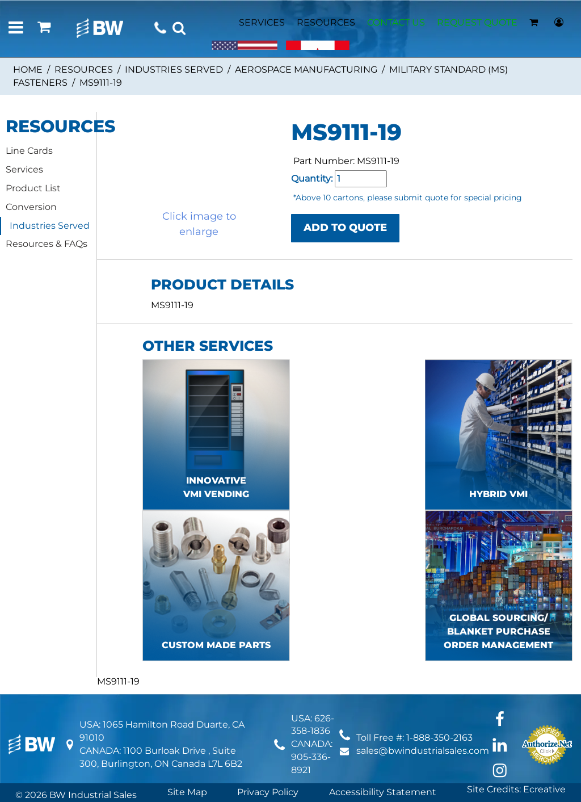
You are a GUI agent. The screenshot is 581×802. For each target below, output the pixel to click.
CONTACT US (396, 22)
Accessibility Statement (382, 792)
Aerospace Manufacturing (306, 69)
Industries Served (174, 69)
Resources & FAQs (46, 243)
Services (24, 169)
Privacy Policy (267, 792)
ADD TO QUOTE (345, 227)
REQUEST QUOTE (477, 22)
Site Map (187, 792)
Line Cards (29, 150)
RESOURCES (326, 22)
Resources (83, 69)
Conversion (31, 206)
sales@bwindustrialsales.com (422, 750)
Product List (33, 188)
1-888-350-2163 (439, 737)
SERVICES (262, 22)
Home (28, 69)
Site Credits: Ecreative (516, 789)
